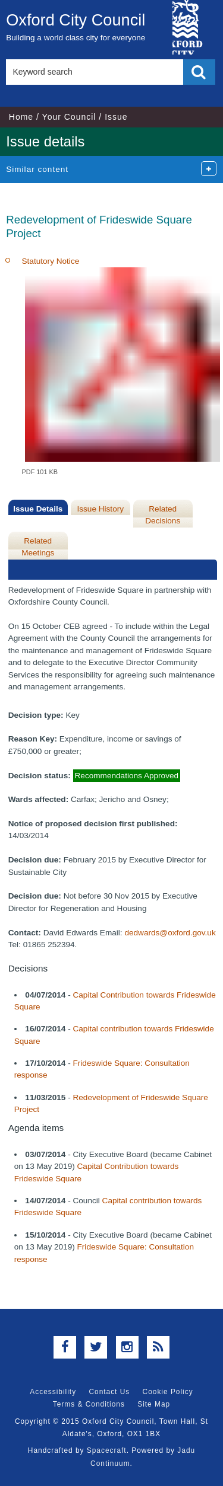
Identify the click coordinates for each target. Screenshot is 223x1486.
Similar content (37, 169)
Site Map (153, 1404)
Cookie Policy (168, 1392)
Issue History (100, 508)
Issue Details (37, 508)
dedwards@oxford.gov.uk (169, 932)
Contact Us (109, 1392)
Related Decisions (162, 514)
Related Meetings (37, 546)
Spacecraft (107, 1450)
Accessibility (53, 1392)
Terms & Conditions (89, 1404)
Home (21, 117)
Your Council (69, 117)
